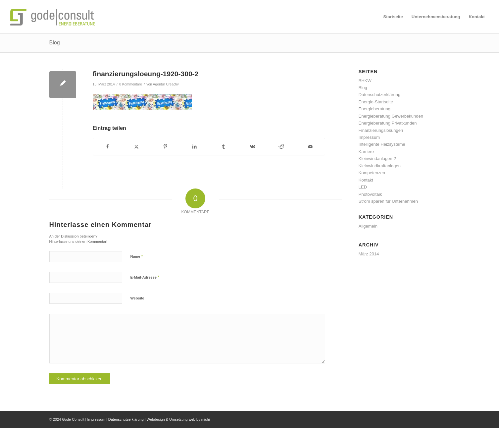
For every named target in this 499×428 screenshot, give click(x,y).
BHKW (365, 80)
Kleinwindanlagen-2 (377, 158)
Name (136, 256)
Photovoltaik (370, 194)
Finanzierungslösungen (381, 130)
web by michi (199, 419)
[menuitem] (393, 16)
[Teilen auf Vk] (252, 146)
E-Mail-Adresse (145, 277)
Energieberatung (374, 108)
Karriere (366, 151)
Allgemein (368, 226)
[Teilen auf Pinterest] (165, 146)
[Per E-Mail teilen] (310, 146)
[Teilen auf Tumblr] (223, 146)
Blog (54, 42)
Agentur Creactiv (166, 84)
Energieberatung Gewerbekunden (391, 116)
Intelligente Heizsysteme (382, 144)
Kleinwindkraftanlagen (380, 165)
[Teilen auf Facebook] (107, 146)
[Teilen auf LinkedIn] (194, 146)
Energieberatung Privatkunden (388, 123)
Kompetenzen (372, 172)
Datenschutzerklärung (379, 94)
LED (363, 187)
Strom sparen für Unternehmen (388, 201)
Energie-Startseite (376, 101)
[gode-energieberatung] (54, 16)
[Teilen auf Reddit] (281, 146)
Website (137, 298)
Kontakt (366, 180)
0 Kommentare (130, 84)
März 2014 (369, 253)
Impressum (369, 137)
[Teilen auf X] (136, 146)
